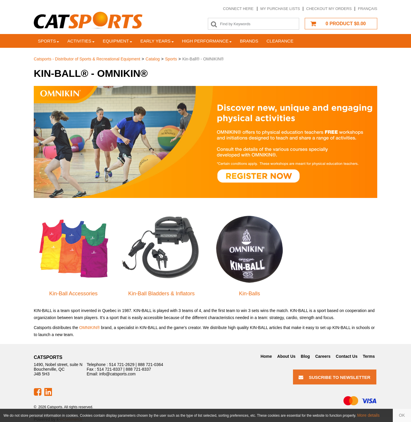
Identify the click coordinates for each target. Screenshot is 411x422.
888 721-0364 (150, 364)
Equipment (117, 40)
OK (402, 415)
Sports (48, 40)
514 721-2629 (121, 364)
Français (367, 8)
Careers (323, 356)
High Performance (207, 40)
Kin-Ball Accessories (73, 293)
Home (266, 356)
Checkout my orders (329, 8)
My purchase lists (280, 8)
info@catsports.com (117, 374)
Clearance (280, 40)
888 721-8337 (138, 369)
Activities (81, 40)
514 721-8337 (109, 369)
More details (368, 415)
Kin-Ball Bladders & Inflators (161, 293)
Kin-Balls (249, 293)
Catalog (153, 59)
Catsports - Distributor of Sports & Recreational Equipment (87, 59)
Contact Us (347, 356)
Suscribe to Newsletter (334, 377)
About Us (286, 356)
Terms (369, 356)
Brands (249, 40)
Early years (157, 40)
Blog (305, 356)
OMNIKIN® (89, 327)
